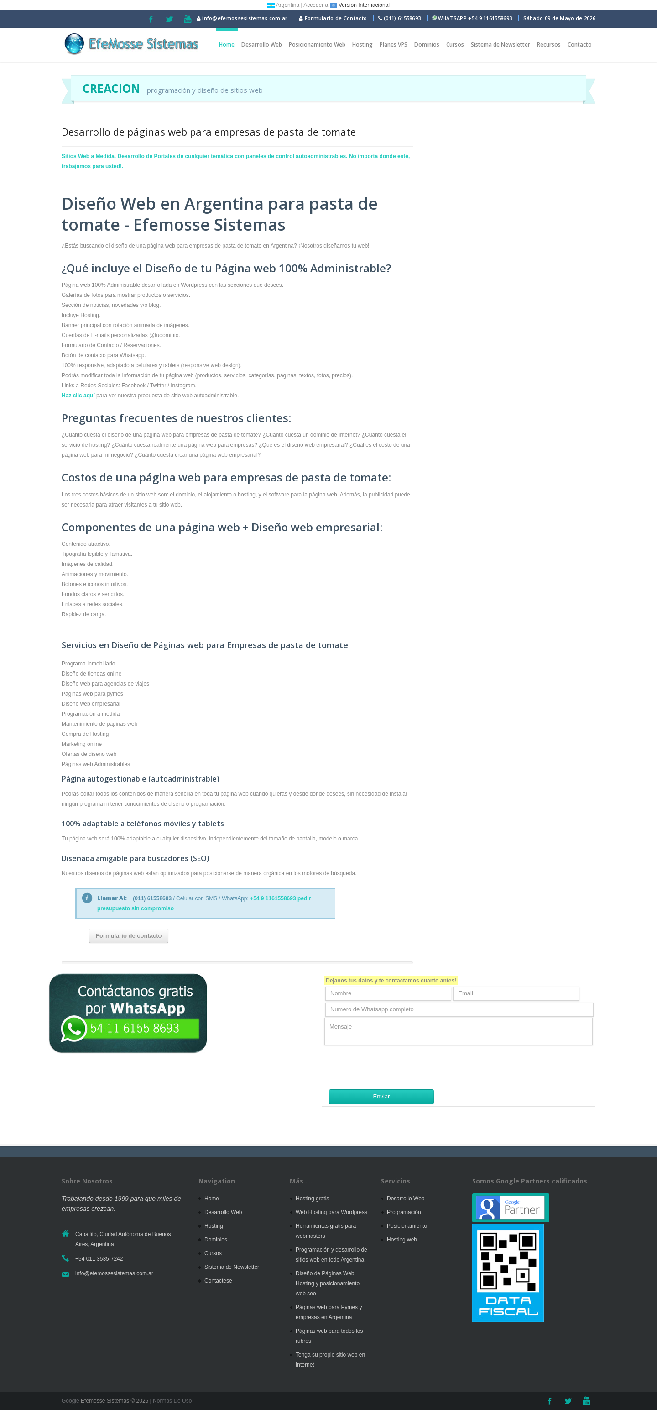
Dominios (426, 44)
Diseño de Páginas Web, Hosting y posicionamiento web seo (328, 1283)
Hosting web (402, 1239)
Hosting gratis (312, 1198)
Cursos (455, 44)
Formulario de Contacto (333, 18)
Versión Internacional (360, 5)
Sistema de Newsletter (500, 44)
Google (70, 1401)
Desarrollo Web (261, 44)
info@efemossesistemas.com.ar (242, 18)
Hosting (362, 44)
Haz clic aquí (78, 395)
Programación (404, 1212)
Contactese (218, 1281)
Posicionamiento (407, 1226)
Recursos (549, 44)
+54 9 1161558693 (490, 18)
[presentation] (393, 1067)
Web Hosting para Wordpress (331, 1212)
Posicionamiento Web (317, 44)
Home (227, 44)
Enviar (381, 1096)
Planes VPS (393, 44)
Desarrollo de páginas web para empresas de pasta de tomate (209, 131)
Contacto (580, 44)
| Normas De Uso (170, 1401)
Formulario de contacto (129, 935)
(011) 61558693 (402, 18)
